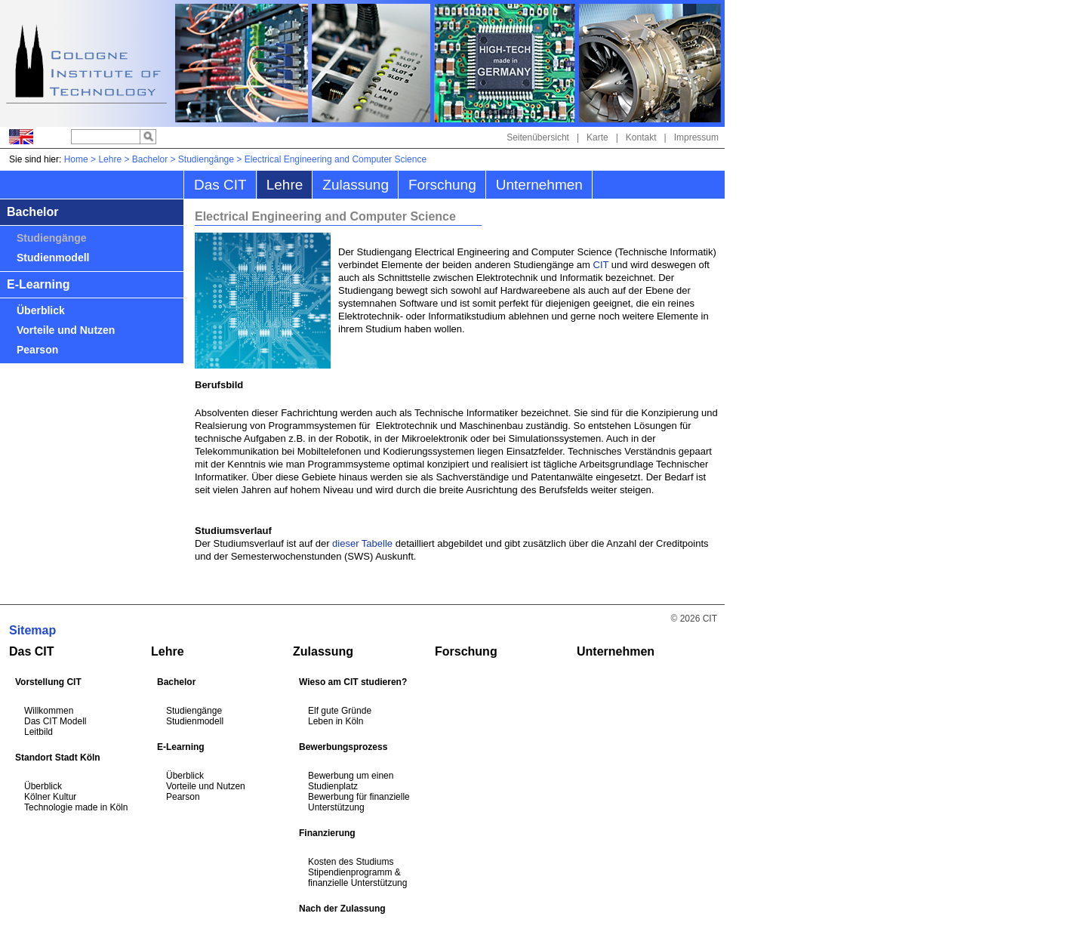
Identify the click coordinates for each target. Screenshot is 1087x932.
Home (76, 159)
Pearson (37, 350)
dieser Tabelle (362, 543)
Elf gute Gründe (339, 710)
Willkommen (48, 710)
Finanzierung (327, 833)
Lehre (110, 159)
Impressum (696, 137)
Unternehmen (539, 185)
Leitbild (38, 732)
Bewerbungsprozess (343, 747)
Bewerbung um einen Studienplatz (350, 781)
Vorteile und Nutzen (66, 330)
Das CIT (220, 185)
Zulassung (355, 185)
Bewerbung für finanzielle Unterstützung (359, 802)
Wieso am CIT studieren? (353, 682)
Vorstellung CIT (48, 682)
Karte (597, 137)
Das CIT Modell (55, 721)
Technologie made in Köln (76, 807)
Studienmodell (53, 258)
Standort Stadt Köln (57, 757)
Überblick (41, 310)
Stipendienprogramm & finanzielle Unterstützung (357, 877)
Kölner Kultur (50, 797)
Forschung (442, 185)
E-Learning (38, 284)
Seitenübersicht (538, 137)
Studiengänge (206, 159)
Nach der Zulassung (342, 908)
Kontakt (641, 137)
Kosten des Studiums (350, 861)
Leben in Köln (335, 721)
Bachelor (150, 159)
